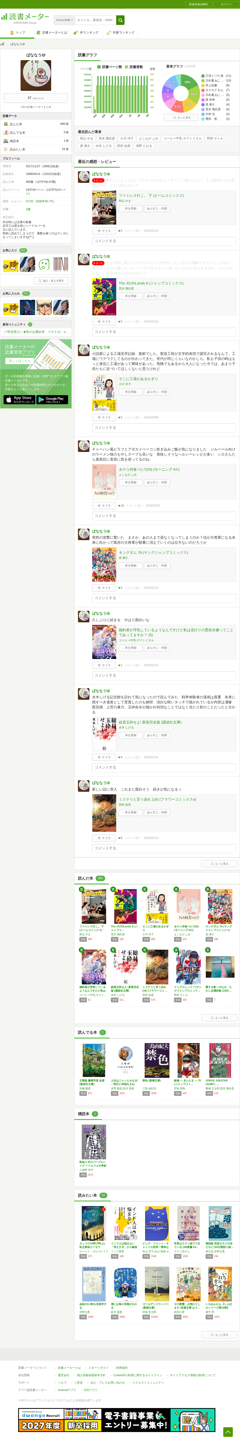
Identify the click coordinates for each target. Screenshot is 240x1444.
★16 (121, 505)
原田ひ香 (179, 1312)
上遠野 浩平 (86, 1169)
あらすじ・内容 (157, 208)
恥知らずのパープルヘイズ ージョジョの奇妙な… (92, 1166)
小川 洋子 (127, 138)
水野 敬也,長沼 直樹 (122, 1088)
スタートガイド (98, 1367)
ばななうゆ (101, 174)
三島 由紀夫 (149, 1088)
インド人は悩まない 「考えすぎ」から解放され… (124, 1247)
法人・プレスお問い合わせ (107, 1382)
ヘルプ (62, 1382)
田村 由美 (124, 146)
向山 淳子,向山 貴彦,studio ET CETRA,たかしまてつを (157, 1251)
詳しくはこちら (20, 361)
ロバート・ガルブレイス (93, 1251)
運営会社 (63, 1375)
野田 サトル (215, 138)
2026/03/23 (151, 230)
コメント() (131, 230)
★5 (120, 321)
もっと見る (182, 117)
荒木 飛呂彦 (107, 138)
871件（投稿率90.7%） (41, 201)
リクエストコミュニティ (148, 1382)
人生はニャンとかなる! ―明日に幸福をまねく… (124, 1084)
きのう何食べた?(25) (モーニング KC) (149, 469)
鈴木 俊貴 (116, 1312)
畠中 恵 (210, 1312)
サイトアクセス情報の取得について (193, 1375)
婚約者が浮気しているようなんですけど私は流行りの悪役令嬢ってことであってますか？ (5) (176, 632)
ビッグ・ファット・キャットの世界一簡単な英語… (155, 1247)
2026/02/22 (153, 505)
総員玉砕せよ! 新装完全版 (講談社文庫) (150, 722)
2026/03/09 (151, 417)
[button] (120, 20)
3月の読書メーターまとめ (36, 106)
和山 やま (86, 138)
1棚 (28, 209)
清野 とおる (144, 146)
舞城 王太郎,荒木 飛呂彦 (220, 1088)
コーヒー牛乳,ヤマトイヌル (183, 138)
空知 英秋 (179, 1088)
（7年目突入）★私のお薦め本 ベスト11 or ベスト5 (37, 332)
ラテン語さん (182, 1251)
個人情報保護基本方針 (91, 1375)
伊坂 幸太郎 (149, 1312)
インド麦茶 (117, 1251)
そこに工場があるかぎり (138, 379)
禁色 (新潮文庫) (151, 1080)
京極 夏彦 (85, 1088)
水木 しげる (104, 146)
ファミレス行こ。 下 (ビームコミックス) (151, 195)
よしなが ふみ (148, 138)
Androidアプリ (67, 1390)
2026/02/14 (151, 587)
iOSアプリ (90, 1390)
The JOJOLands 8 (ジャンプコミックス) (151, 283)
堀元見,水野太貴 (215, 1251)
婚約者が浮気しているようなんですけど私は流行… (92, 991)
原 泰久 (85, 146)
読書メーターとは (69, 1367)
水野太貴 (84, 1312)
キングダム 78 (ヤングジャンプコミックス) (153, 552)
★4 (120, 587)
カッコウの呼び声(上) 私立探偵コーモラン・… (92, 1247)
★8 (120, 838)
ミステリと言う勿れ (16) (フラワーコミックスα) (157, 799)
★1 (120, 665)
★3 (120, 230)
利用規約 (122, 1367)
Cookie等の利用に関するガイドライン (137, 1375)
